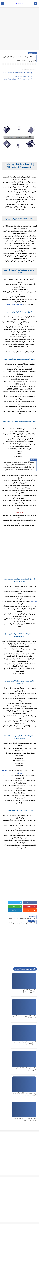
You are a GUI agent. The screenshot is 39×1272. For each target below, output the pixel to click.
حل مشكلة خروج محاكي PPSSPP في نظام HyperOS (12, 988)
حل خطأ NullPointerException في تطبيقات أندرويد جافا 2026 (18, 469)
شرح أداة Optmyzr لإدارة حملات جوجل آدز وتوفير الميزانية (29, 1040)
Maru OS (34, 601)
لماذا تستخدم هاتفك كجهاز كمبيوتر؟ (23, 76)
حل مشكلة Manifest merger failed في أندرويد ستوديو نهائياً (18, 464)
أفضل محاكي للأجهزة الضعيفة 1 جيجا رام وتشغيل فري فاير (29, 1014)
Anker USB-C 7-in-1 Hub (15, 304)
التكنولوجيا (32, 53)
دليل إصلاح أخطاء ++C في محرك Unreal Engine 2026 (18, 467)
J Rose (19, 3)
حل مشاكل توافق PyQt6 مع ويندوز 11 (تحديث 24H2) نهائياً (18, 462)
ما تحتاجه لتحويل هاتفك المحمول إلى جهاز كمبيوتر (18, 79)
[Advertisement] (19, 29)
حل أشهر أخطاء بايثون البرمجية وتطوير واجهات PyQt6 (29, 988)
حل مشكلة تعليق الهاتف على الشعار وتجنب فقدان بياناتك (12, 1040)
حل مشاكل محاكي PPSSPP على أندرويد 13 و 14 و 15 (10, 1014)
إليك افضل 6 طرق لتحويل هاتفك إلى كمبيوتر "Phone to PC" (18, 73)
